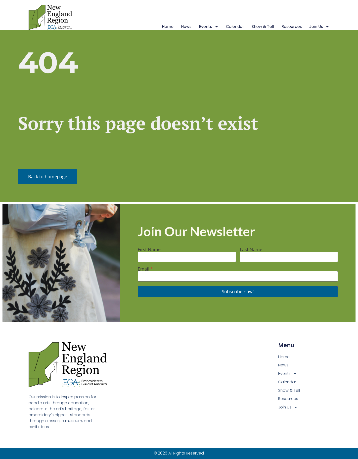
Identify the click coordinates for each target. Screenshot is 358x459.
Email (143, 269)
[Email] (238, 276)
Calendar (235, 26)
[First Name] (187, 257)
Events (209, 26)
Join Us (319, 26)
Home (168, 26)
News (186, 26)
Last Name (251, 249)
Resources (291, 26)
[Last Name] (289, 257)
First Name (149, 249)
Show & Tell (263, 26)
